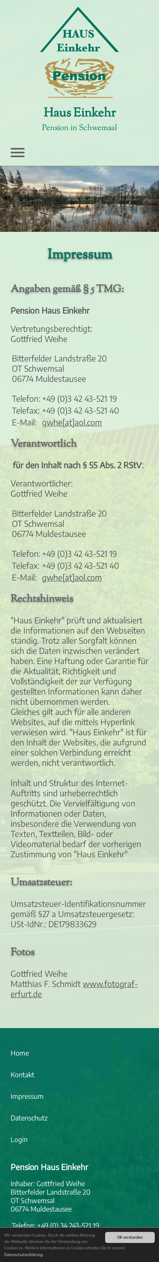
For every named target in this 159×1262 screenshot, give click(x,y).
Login (19, 1139)
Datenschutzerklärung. (24, 1255)
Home (20, 1053)
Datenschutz (29, 1118)
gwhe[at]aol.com (72, 422)
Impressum (27, 1096)
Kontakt (22, 1074)
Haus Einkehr (80, 113)
